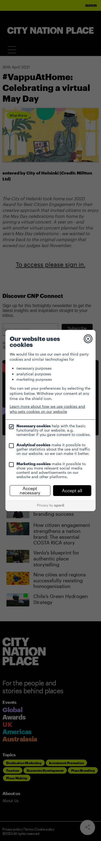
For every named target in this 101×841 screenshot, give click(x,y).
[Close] (88, 339)
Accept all (72, 490)
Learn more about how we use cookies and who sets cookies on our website (47, 409)
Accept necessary (30, 490)
